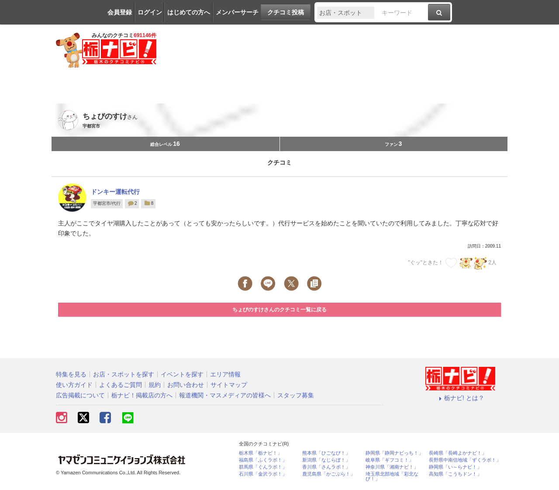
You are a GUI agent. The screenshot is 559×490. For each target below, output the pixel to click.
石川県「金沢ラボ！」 (263, 474)
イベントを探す (182, 374)
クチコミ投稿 (285, 12)
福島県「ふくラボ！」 (263, 460)
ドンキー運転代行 (115, 191)
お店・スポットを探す (123, 374)
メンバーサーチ (237, 12)
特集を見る (71, 374)
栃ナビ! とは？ (460, 397)
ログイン (150, 12)
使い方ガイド (74, 384)
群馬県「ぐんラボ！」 (263, 467)
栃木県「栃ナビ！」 (260, 453)
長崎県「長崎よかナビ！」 (458, 453)
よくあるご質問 (120, 384)
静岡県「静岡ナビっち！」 (394, 453)
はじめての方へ (188, 12)
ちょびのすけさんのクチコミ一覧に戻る (279, 310)
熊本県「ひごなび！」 (326, 453)
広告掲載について (80, 395)
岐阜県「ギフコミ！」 (390, 460)
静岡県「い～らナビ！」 (455, 467)
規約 (154, 384)
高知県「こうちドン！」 (455, 474)
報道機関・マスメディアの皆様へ (225, 395)
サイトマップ (228, 384)
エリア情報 (225, 374)
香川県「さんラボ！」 (326, 467)
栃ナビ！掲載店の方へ (142, 395)
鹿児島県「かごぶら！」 (328, 474)
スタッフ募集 (295, 395)
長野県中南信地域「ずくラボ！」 (465, 460)
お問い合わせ (185, 384)
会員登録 (119, 12)
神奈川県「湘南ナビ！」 (392, 467)
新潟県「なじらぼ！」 (326, 460)
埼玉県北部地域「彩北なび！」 (392, 476)
